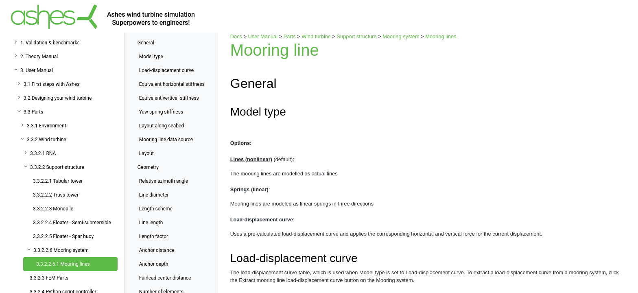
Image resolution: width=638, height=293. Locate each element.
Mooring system (400, 36)
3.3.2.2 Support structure (57, 167)
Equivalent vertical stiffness (169, 98)
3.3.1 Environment (46, 126)
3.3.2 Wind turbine (46, 139)
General (146, 43)
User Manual (263, 36)
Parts (290, 36)
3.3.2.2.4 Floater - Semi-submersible (72, 222)
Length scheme (156, 209)
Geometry (148, 167)
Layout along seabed (161, 126)
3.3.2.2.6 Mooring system (61, 250)
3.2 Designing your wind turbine (58, 98)
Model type (151, 56)
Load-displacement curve (166, 70)
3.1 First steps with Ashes (51, 84)
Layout (146, 153)
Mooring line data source (166, 139)
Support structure (357, 36)
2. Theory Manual (39, 56)
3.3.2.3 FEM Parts (49, 278)
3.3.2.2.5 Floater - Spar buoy (63, 236)
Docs (236, 36)
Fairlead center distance (165, 278)
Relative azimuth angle (163, 181)
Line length (151, 222)
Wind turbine (316, 36)
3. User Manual (36, 70)
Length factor (153, 236)
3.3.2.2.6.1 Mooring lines (63, 264)
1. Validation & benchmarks (50, 43)
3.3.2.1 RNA (43, 153)
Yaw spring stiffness (161, 112)
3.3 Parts (33, 112)
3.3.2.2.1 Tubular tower (58, 181)
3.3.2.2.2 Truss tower (56, 195)
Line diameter (154, 195)
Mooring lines (440, 36)
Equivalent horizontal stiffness (172, 84)
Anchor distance (157, 250)
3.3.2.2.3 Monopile (53, 209)
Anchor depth (153, 264)
